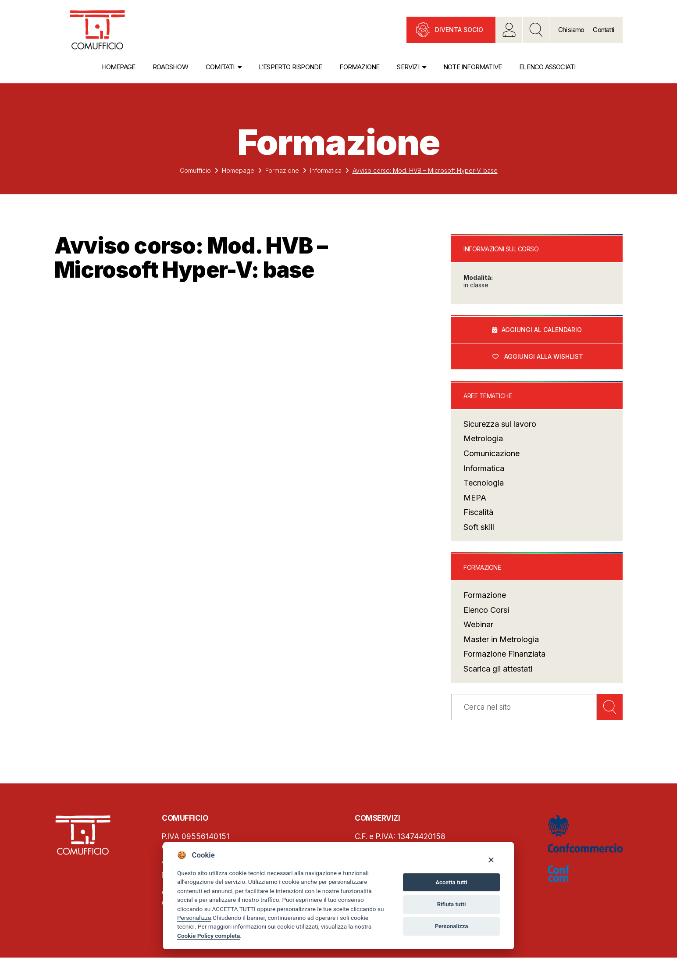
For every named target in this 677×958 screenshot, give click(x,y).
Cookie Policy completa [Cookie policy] (208, 935)
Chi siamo (571, 29)
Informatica (326, 170)
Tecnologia (483, 483)
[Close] (491, 860)
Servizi (408, 67)
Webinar (478, 624)
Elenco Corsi (486, 610)
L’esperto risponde (290, 67)
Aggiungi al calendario (542, 329)
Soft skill (478, 527)
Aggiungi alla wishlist (543, 356)
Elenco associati (547, 67)
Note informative (472, 67)
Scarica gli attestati (497, 669)
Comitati (220, 67)
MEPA (474, 498)
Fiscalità (478, 512)
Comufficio (195, 170)
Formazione (359, 67)
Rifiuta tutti (451, 904)
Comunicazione (491, 453)
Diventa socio (459, 29)
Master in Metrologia (501, 639)
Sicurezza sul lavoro (499, 424)
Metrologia (483, 438)
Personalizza (194, 917)
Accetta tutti (451, 882)
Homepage (118, 67)
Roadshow (170, 67)
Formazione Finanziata (504, 654)
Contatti (603, 29)
